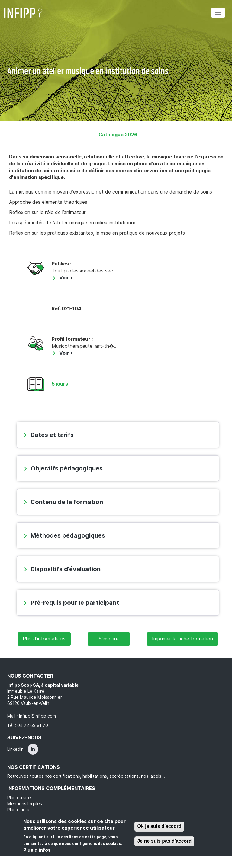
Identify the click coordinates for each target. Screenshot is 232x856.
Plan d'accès (20, 809)
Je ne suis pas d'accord (164, 841)
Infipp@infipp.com (37, 716)
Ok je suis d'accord (159, 826)
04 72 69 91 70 (32, 725)
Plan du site (19, 797)
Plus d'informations (44, 639)
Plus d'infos (37, 850)
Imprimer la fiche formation (182, 639)
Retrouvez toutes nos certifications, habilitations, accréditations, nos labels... (86, 776)
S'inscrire (109, 639)
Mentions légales (24, 803)
